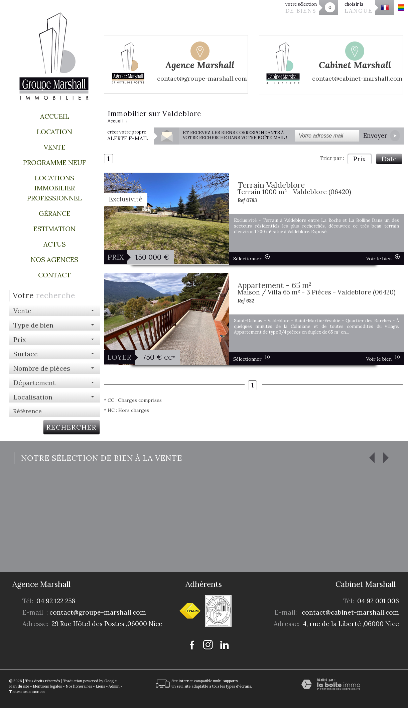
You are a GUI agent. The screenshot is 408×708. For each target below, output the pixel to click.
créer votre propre (127, 135)
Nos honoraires (78, 686)
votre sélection (301, 7)
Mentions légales (47, 686)
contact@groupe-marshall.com (97, 612)
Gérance (55, 213)
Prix (359, 159)
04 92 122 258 (56, 601)
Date (389, 159)
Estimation (54, 229)
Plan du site (19, 686)
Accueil (54, 116)
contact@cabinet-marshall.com (350, 612)
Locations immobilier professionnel (54, 188)
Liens (100, 686)
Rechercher (71, 427)
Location (54, 131)
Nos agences (54, 259)
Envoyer (381, 135)
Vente (54, 147)
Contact (54, 275)
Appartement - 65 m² (275, 285)
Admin (114, 686)
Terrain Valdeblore (271, 185)
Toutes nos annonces (27, 691)
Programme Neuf (54, 162)
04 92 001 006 (378, 601)
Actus (54, 244)
